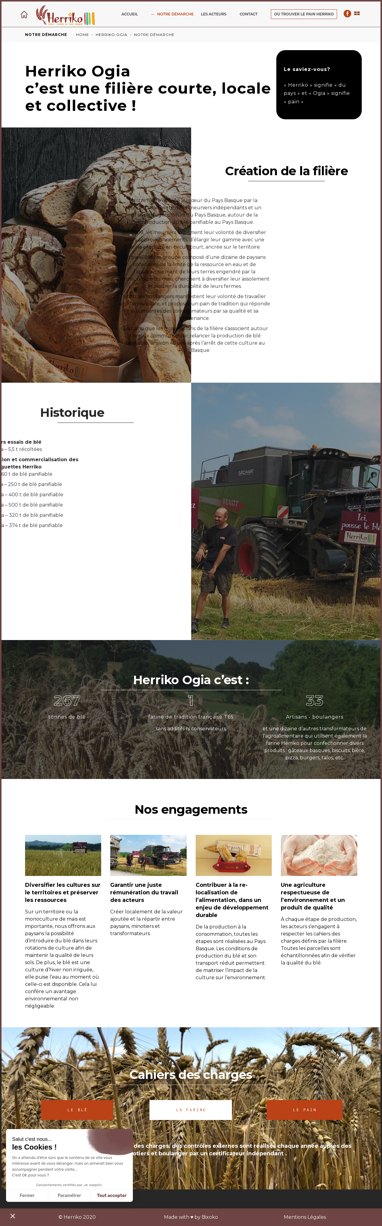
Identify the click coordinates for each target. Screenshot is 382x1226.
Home (82, 34)
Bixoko (210, 1217)
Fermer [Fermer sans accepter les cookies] (27, 1195)
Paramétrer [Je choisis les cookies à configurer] (69, 1195)
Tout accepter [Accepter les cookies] (112, 1195)
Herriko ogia (111, 34)
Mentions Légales (305, 1217)
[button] (12, 1215)
